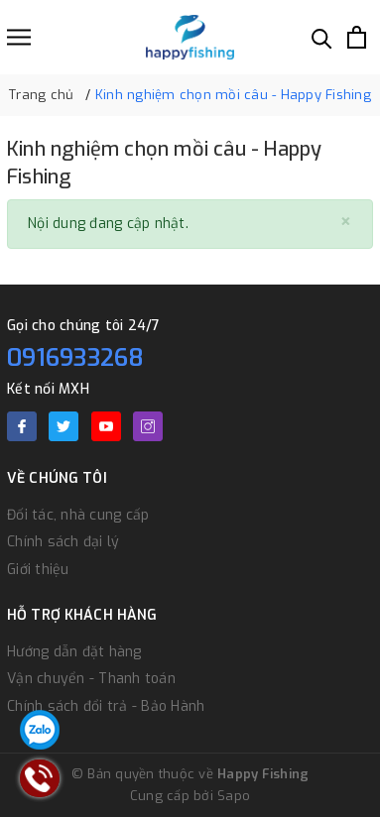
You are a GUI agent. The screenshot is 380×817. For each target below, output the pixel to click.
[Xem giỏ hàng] (356, 37)
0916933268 (76, 358)
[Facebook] (22, 426)
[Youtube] (106, 426)
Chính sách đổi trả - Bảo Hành (105, 706)
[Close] (345, 222)
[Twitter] (63, 426)
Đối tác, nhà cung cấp (78, 515)
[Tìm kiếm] (322, 37)
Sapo (233, 795)
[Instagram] (148, 426)
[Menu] (19, 37)
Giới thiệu (38, 569)
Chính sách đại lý (63, 541)
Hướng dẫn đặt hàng (74, 651)
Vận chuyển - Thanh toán (91, 678)
